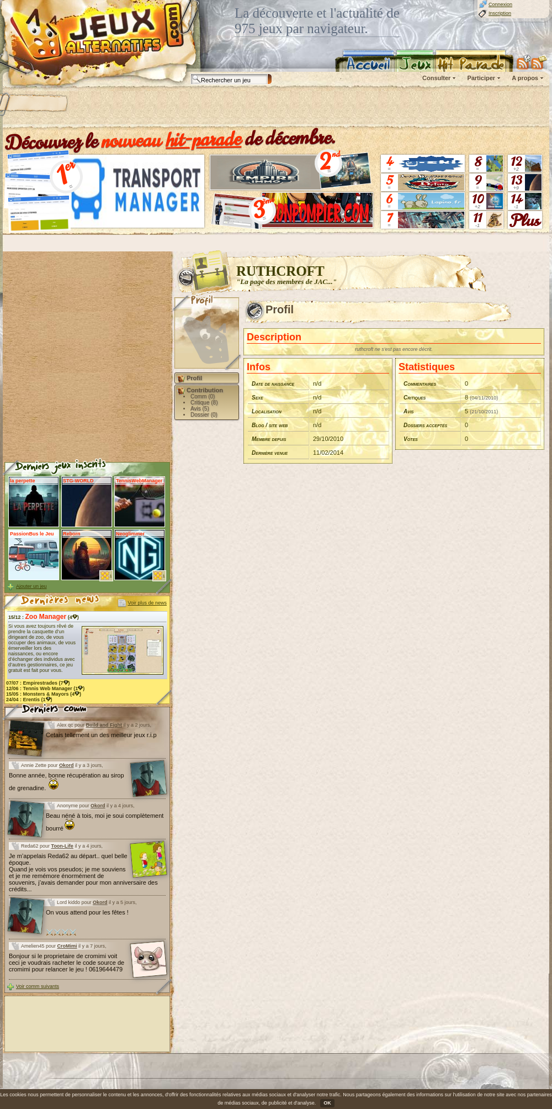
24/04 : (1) (29, 699)
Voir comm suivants (37, 986)
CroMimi (67, 946)
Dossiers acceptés (425, 425)
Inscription (500, 13)
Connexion (500, 4)
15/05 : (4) (43, 694)
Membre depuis (269, 439)
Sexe (257, 398)
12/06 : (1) (45, 688)
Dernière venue (270, 453)
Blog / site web (270, 425)
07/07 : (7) (38, 683)
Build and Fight (104, 725)
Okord (66, 765)
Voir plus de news (147, 603)
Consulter (436, 78)
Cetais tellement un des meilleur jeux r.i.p (101, 735)
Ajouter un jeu (31, 586)
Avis (409, 411)
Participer (481, 78)
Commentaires (420, 384)
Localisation (267, 411)
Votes (411, 439)
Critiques (415, 398)
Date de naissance (273, 384)
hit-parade (204, 139)
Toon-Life (62, 846)
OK (327, 1103)
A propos (525, 78)
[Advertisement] (142, 107)
